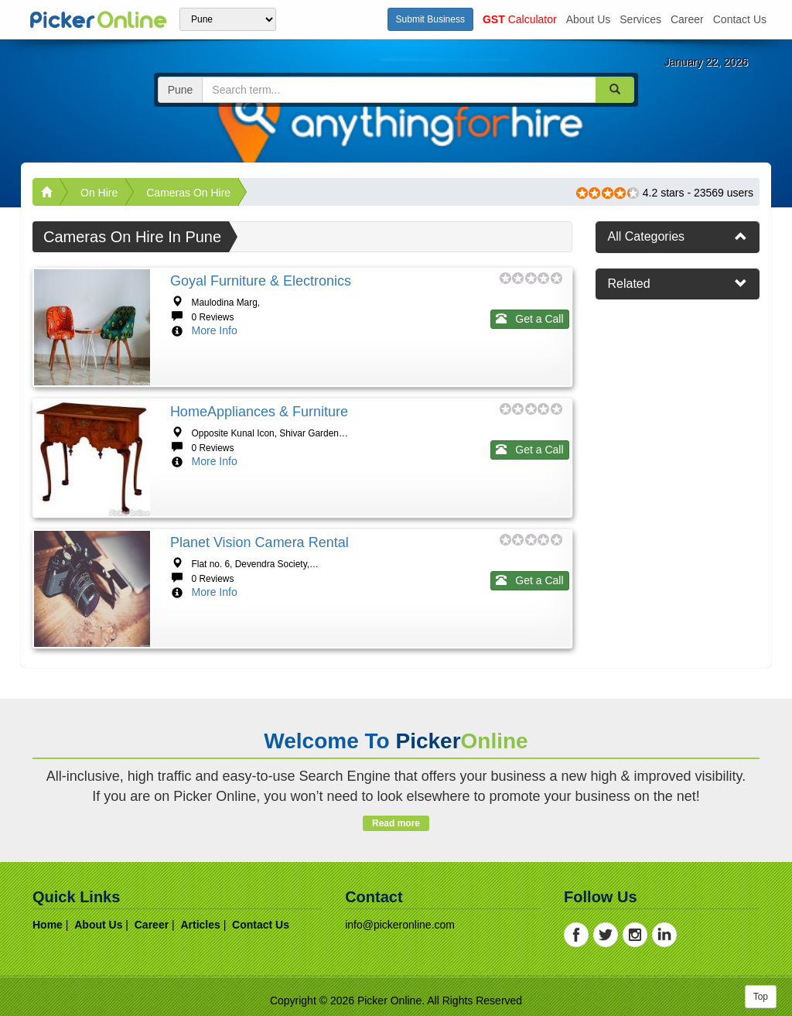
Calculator (520, 19)
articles (200, 925)
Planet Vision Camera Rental (259, 542)
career (687, 19)
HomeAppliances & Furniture (259, 411)
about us (588, 19)
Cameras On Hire (188, 192)
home (47, 925)
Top (760, 996)
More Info (214, 330)
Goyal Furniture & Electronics (260, 281)
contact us (739, 19)
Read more (396, 823)
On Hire (99, 192)
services (640, 19)
